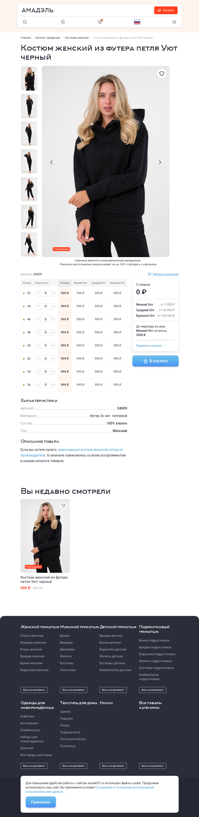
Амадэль (37, 10)
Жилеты (66, 656)
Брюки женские (32, 663)
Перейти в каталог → (151, 345)
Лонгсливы (68, 670)
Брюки (64, 635)
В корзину (155, 361)
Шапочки (27, 748)
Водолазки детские (113, 649)
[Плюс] (53, 293)
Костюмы (67, 663)
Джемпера (67, 649)
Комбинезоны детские (115, 670)
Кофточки (27, 716)
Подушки (66, 718)
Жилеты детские (111, 656)
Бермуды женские (33, 642)
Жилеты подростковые (155, 661)
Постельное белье (73, 739)
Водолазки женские (35, 670)
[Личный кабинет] (62, 22)
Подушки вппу (70, 732)
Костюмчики (30, 723)
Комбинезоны (30, 730)
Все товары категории (36, 755)
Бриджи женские (33, 656)
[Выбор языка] (137, 22)
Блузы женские (31, 649)
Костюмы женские (77, 37)
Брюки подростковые (154, 640)
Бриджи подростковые (155, 647)
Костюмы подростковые (156, 668)
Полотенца (67, 746)
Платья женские (32, 635)
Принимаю (41, 802)
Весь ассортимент (34, 689)
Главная (26, 37)
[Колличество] (45, 293)
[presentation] (51, 162)
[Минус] (38, 293)
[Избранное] (161, 73)
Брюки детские (110, 642)
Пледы (65, 725)
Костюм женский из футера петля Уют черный (44, 579)
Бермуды (66, 642)
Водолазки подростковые (157, 654)
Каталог (165, 10)
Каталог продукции (48, 37)
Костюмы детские (112, 663)
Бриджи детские (111, 635)
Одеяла (65, 711)
